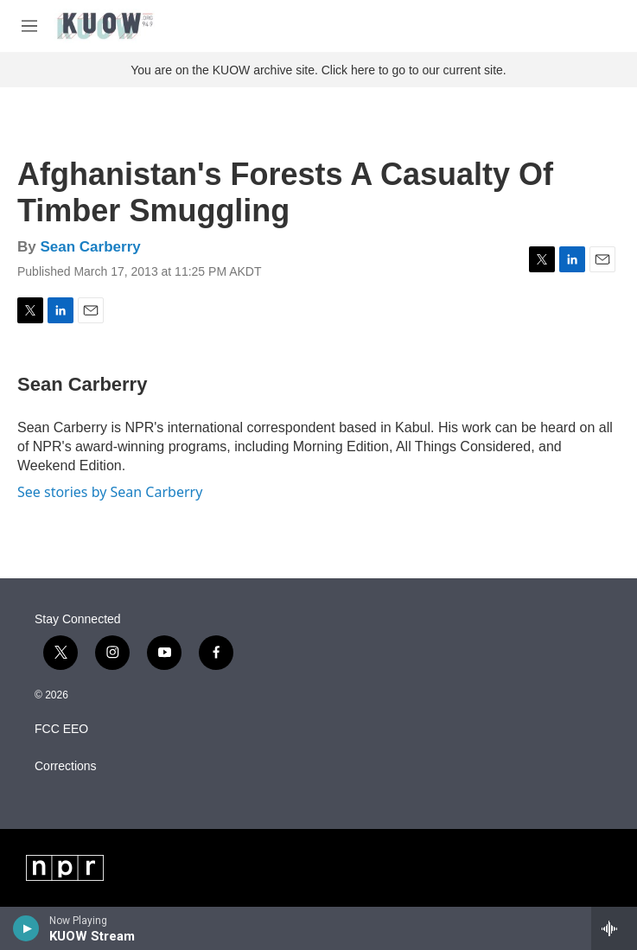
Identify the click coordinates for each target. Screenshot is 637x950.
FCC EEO (61, 729)
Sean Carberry (90, 247)
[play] (26, 928)
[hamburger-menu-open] (29, 26)
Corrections (66, 766)
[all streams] (614, 928)
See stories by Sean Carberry (109, 491)
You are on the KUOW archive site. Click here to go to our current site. (318, 70)
